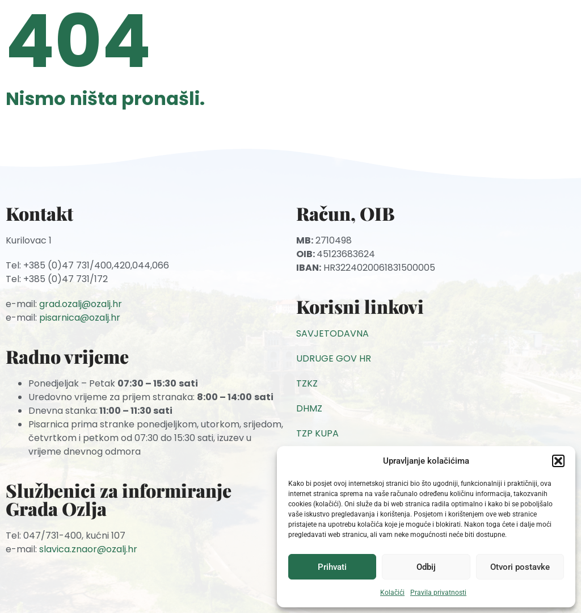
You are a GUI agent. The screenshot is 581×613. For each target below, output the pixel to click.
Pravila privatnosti (438, 593)
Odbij (426, 567)
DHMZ (309, 408)
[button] (558, 461)
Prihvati (332, 567)
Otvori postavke (520, 567)
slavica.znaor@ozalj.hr (88, 549)
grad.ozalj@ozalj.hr (80, 303)
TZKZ (307, 383)
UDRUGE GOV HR (333, 358)
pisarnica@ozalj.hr (79, 317)
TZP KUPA (317, 433)
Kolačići (392, 593)
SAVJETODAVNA (332, 333)
